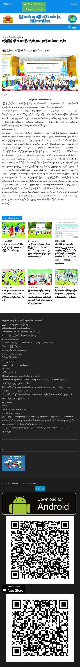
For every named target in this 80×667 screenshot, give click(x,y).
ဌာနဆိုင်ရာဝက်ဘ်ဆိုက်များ (12, 354)
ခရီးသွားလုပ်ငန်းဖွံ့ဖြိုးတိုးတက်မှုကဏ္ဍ (15, 365)
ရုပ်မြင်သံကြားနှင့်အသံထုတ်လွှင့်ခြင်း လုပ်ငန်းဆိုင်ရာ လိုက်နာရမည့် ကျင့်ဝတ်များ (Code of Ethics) (38, 416)
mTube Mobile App (35, 9)
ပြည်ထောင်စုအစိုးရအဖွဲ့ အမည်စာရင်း (15, 324)
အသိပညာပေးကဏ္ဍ (9, 361)
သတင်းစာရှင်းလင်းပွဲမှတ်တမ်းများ (14, 350)
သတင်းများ (15, 37)
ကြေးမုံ (4, 405)
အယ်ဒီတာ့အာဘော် (9, 372)
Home (5, 37)
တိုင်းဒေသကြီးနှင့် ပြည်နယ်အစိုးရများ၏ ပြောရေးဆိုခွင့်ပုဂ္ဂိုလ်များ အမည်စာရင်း (30, 342)
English (74, 4)
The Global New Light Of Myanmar (15, 409)
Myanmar (8, 4)
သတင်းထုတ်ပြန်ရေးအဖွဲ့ (11, 339)
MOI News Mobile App (35, 4)
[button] (40, 72)
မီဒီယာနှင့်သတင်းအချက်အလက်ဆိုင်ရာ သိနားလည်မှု (21, 376)
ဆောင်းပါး (5, 368)
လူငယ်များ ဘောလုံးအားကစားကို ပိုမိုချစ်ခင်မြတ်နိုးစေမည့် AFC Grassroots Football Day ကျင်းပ (13, 295)
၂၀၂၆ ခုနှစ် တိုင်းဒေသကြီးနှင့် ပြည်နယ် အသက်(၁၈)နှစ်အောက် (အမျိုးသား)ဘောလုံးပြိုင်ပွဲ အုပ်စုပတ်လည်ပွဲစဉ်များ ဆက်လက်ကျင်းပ (39, 250)
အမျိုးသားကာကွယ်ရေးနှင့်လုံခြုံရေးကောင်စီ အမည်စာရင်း (23, 320)
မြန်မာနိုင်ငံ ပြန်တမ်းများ (11, 346)
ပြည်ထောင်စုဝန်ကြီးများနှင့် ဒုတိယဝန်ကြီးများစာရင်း (21, 331)
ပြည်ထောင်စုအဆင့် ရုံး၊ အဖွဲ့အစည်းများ (16, 328)
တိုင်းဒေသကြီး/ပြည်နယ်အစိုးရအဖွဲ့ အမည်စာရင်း (19, 335)
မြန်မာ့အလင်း (7, 402)
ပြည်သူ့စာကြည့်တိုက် (9, 357)
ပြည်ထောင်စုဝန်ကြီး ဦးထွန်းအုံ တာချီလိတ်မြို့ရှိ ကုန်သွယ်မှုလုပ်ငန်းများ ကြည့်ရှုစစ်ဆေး (66, 294)
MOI (13, 483)
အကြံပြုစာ (40, 488)
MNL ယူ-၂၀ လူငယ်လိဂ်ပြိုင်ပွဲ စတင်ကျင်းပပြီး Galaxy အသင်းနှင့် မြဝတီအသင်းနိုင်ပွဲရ (13, 247)
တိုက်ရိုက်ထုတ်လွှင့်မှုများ (11, 413)
